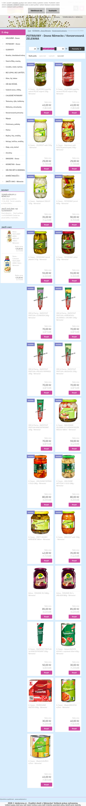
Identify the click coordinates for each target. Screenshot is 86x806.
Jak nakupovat (30, 17)
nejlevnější (42, 56)
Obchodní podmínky (44, 17)
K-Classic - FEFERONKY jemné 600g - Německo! (67, 202)
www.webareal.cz (21, 799)
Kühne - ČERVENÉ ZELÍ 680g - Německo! (39, 594)
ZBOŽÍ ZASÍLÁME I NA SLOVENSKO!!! (9, 209)
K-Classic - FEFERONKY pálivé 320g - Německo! (66, 258)
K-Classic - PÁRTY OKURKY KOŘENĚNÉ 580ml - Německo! (39, 538)
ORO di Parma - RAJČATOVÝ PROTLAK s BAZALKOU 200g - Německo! (67, 371)
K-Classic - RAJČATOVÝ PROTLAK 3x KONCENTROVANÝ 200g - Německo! (40, 651)
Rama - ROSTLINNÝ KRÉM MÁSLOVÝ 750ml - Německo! (16, 237)
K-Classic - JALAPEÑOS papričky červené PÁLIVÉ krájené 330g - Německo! (67, 91)
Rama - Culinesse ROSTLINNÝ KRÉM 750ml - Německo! (17, 260)
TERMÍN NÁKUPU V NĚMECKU (72, 17)
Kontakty (57, 17)
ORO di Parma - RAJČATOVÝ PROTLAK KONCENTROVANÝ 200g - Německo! (38, 427)
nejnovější (60, 56)
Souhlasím (53, 10)
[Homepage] (9, 17)
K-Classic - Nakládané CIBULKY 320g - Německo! (39, 202)
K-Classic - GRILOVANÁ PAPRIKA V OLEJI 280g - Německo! (40, 482)
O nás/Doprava (19, 17)
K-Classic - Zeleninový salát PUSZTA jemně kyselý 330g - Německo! (66, 147)
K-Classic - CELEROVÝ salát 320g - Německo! (40, 146)
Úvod (29, 31)
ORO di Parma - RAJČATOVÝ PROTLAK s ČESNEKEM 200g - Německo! (39, 315)
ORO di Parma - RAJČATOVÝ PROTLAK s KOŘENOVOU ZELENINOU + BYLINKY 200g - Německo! (67, 316)
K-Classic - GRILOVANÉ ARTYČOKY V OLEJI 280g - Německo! (65, 483)
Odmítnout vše (36, 10)
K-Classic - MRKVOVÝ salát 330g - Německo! (67, 538)
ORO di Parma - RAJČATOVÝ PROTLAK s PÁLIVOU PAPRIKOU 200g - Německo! (39, 371)
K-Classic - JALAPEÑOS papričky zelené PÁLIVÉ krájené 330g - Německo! (39, 91)
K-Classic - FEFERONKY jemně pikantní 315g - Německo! (39, 258)
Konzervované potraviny (59, 31)
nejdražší (52, 56)
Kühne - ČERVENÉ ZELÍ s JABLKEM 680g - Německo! (65, 594)
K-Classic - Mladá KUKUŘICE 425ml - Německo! (38, 762)
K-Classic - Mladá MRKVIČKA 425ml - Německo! (66, 706)
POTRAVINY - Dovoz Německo (41, 31)
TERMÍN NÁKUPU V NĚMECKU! (8, 195)
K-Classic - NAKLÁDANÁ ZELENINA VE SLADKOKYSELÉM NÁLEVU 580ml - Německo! (67, 427)
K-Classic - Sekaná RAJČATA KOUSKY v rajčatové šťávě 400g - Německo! (68, 651)
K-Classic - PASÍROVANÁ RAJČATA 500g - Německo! (37, 706)
